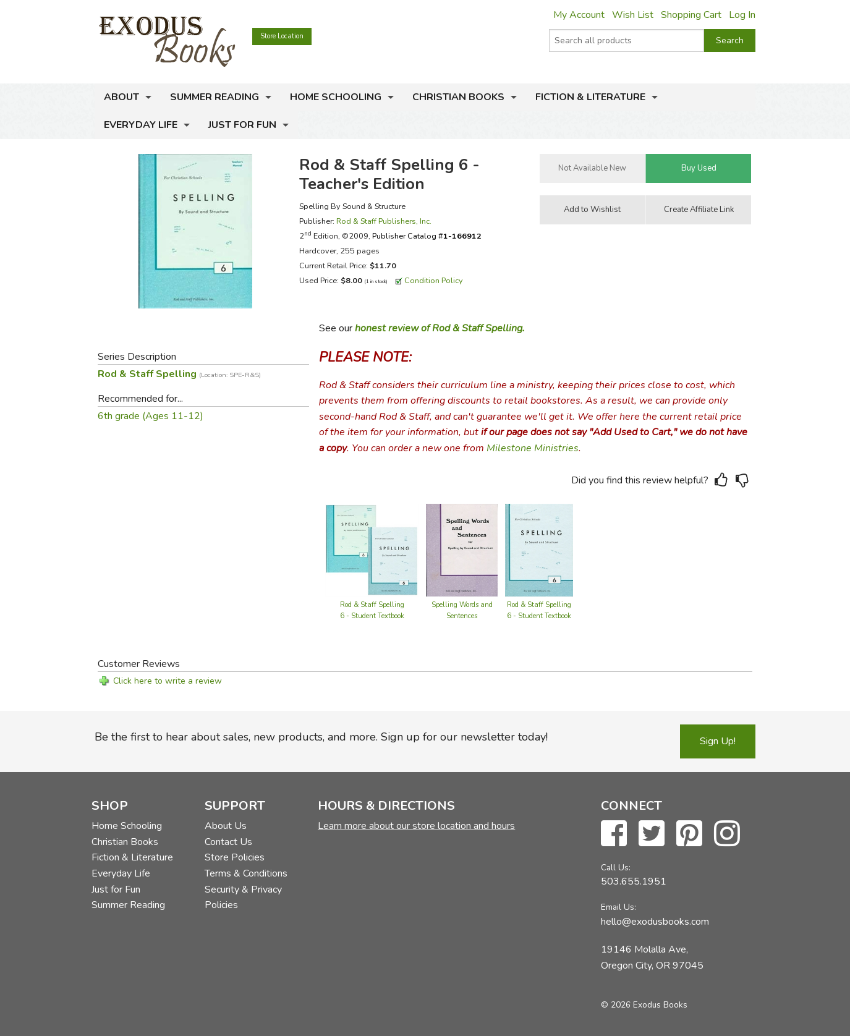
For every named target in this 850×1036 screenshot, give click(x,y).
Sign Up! (718, 741)
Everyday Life (140, 125)
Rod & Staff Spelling (179, 374)
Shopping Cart (691, 15)
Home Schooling (335, 97)
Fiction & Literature (590, 97)
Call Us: (616, 867)
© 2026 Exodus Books (644, 1005)
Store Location (282, 36)
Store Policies (235, 857)
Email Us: (618, 907)
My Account (579, 15)
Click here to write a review (167, 681)
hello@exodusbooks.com (655, 921)
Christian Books (458, 97)
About (121, 97)
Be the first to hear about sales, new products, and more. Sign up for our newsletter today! (321, 736)
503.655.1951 (633, 881)
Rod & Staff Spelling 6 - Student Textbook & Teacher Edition (372, 616)
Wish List (632, 15)
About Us (226, 826)
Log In (742, 15)
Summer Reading (214, 97)
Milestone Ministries (533, 448)
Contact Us (228, 842)
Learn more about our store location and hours (416, 826)
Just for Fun (242, 125)
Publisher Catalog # (427, 236)
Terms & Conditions (246, 873)
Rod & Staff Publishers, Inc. (383, 221)
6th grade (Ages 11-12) (150, 416)
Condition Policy (433, 280)
